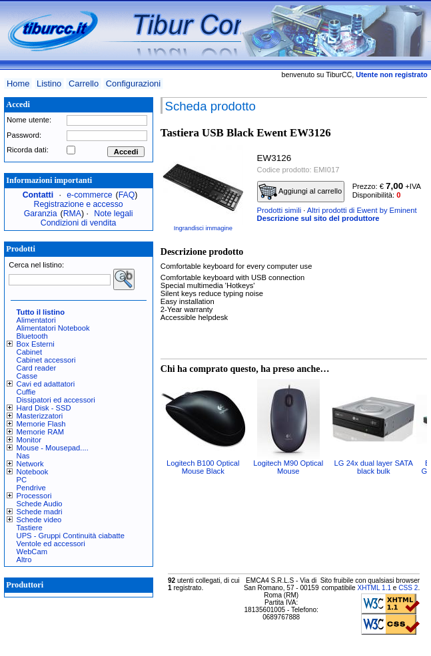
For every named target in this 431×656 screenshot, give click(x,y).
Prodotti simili (279, 210)
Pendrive (31, 488)
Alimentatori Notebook (53, 328)
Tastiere (30, 528)
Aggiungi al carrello (300, 191)
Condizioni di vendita (79, 223)
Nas (23, 456)
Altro (24, 560)
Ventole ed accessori (51, 544)
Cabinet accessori (46, 360)
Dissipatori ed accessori (56, 400)
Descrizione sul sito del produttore (318, 218)
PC (22, 480)
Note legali (113, 213)
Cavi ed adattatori (46, 384)
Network (30, 464)
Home (18, 83)
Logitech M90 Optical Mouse (288, 467)
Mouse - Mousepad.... (53, 448)
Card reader (37, 368)
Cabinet (30, 352)
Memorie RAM (40, 432)
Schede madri (40, 512)
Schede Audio (40, 504)
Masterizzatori (40, 416)
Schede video (39, 520)
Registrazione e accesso (78, 204)
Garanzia (40, 213)
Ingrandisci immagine (203, 228)
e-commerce (89, 195)
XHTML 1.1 (374, 587)
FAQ (127, 195)
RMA (72, 213)
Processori (34, 496)
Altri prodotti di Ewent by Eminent (362, 210)
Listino (49, 83)
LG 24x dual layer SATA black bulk (373, 467)
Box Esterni (36, 344)
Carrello (84, 83)
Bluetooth (32, 336)
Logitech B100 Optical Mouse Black (203, 467)
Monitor (29, 440)
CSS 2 (408, 587)
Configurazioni (133, 83)
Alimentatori (36, 320)
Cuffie (26, 392)
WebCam (32, 552)
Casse (27, 376)
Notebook (33, 472)
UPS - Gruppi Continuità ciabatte (71, 536)
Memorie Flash (41, 424)
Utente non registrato (391, 75)
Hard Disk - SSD (44, 408)
